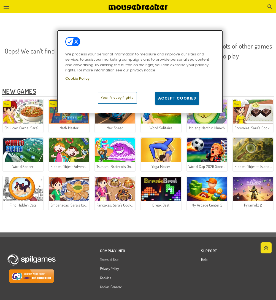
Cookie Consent (111, 287)
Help (204, 260)
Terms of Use (109, 260)
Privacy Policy (109, 269)
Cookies (105, 278)
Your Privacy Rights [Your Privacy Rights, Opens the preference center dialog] (117, 97)
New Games (19, 91)
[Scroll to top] (266, 247)
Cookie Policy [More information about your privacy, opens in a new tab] (77, 78)
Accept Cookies (177, 98)
